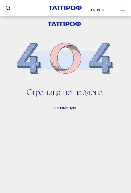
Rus (100, 10)
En (93, 10)
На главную (65, 107)
